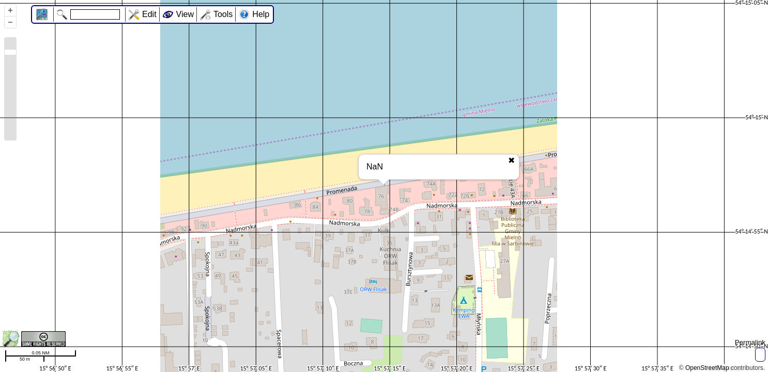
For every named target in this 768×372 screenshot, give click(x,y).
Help (260, 14)
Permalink (750, 342)
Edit (149, 14)
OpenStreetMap (707, 367)
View (185, 14)
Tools (223, 14)
